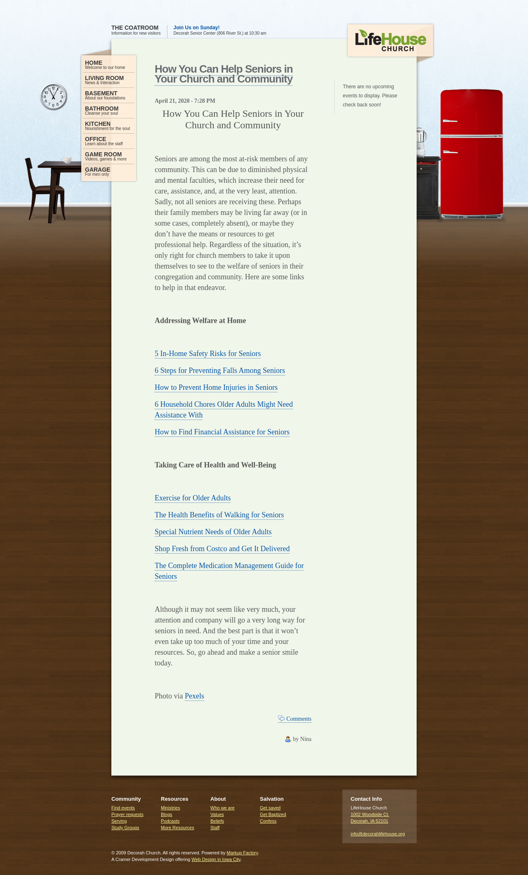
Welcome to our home (108, 64)
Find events (123, 807)
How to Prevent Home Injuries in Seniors (216, 387)
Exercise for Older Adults (193, 498)
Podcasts (170, 820)
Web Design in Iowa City (215, 859)
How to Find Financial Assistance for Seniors (222, 432)
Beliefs (217, 820)
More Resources (177, 827)
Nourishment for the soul (108, 125)
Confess (268, 820)
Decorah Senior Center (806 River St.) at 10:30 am (220, 30)
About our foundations (108, 95)
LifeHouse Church (390, 43)
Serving (119, 820)
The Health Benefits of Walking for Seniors (219, 515)
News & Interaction (108, 80)
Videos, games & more (108, 156)
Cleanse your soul (108, 110)
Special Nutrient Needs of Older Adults (213, 532)
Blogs (166, 814)
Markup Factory (242, 852)
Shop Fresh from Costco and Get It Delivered (222, 549)
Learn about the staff (108, 141)
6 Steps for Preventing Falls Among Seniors (220, 370)
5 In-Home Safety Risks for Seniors (208, 353)
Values (217, 814)
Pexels (194, 696)
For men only (108, 171)
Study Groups (125, 827)
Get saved (270, 807)
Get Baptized (273, 814)
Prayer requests (127, 814)
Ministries (170, 807)
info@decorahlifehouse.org (378, 833)
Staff (214, 827)
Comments (298, 719)
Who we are (222, 807)
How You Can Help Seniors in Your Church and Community (224, 74)
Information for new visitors (136, 30)
